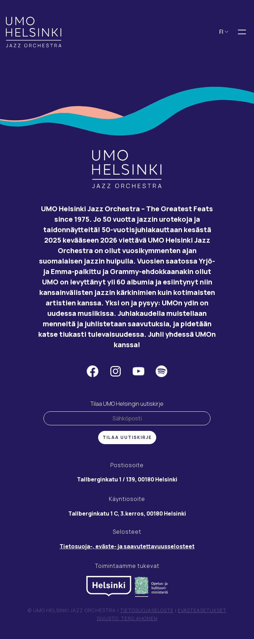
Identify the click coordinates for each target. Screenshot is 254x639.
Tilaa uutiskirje (127, 437)
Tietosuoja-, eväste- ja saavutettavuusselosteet (127, 546)
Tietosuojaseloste (147, 610)
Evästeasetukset (202, 610)
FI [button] (224, 32)
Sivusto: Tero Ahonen (127, 618)
